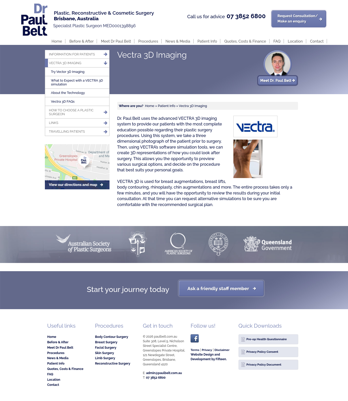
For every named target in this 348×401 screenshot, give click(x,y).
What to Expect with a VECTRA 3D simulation (77, 82)
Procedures (148, 41)
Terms (195, 350)
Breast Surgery (106, 342)
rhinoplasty (161, 187)
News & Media (177, 41)
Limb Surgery (105, 358)
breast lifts (215, 181)
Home (57, 41)
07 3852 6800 (245, 16)
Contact (317, 41)
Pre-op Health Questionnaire (266, 339)
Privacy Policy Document (263, 364)
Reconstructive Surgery (112, 363)
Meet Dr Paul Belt (116, 41)
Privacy (207, 350)
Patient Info (207, 41)
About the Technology (68, 93)
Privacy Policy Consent (262, 352)
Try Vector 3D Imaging (68, 72)
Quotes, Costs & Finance (245, 41)
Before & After (81, 41)
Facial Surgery (105, 347)
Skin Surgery (104, 353)
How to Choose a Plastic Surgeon (71, 112)
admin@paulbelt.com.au (164, 373)
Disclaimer (222, 350)
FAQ (277, 41)
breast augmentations (182, 181)
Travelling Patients (67, 131)
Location (295, 41)
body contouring (133, 187)
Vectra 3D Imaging (65, 63)
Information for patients (72, 54)
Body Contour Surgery (111, 337)
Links (53, 123)
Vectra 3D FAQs (63, 101)
